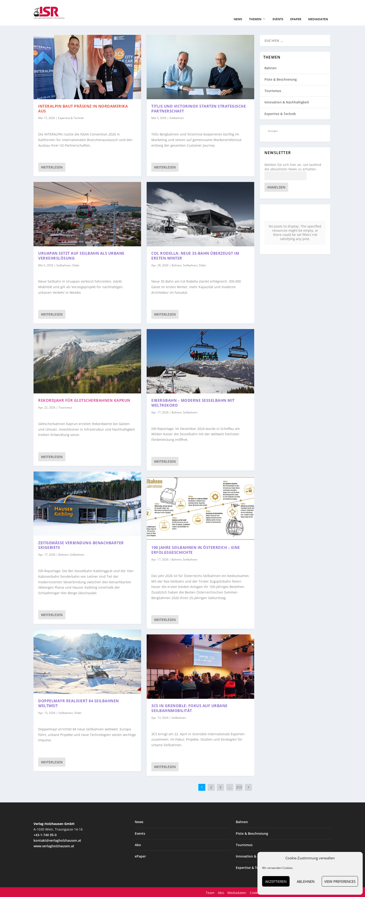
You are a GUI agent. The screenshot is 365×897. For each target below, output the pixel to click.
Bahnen (63, 554)
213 (239, 787)
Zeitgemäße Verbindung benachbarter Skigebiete (81, 545)
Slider (76, 265)
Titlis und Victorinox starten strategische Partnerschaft (198, 108)
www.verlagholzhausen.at (54, 845)
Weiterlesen (52, 167)
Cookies (256, 892)
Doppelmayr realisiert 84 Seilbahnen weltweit (78, 703)
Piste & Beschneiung (280, 79)
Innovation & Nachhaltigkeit (286, 102)
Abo (138, 844)
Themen (255, 19)
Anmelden (276, 187)
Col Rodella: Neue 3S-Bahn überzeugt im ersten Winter (195, 255)
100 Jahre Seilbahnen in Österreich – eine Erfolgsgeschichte (195, 550)
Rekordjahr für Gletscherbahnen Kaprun (84, 399)
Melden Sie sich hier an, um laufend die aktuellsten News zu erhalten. (292, 166)
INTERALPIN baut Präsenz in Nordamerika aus (83, 108)
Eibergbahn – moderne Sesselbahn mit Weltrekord (193, 402)
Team (210, 892)
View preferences (339, 881)
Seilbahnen (63, 265)
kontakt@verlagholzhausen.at (57, 840)
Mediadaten (318, 19)
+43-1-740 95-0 (45, 834)
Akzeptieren (276, 881)
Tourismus (65, 407)
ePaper (295, 19)
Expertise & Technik (71, 118)
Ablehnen (305, 881)
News (238, 19)
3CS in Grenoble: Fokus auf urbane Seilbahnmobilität (189, 708)
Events (278, 19)
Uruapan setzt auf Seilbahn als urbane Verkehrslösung (81, 255)
